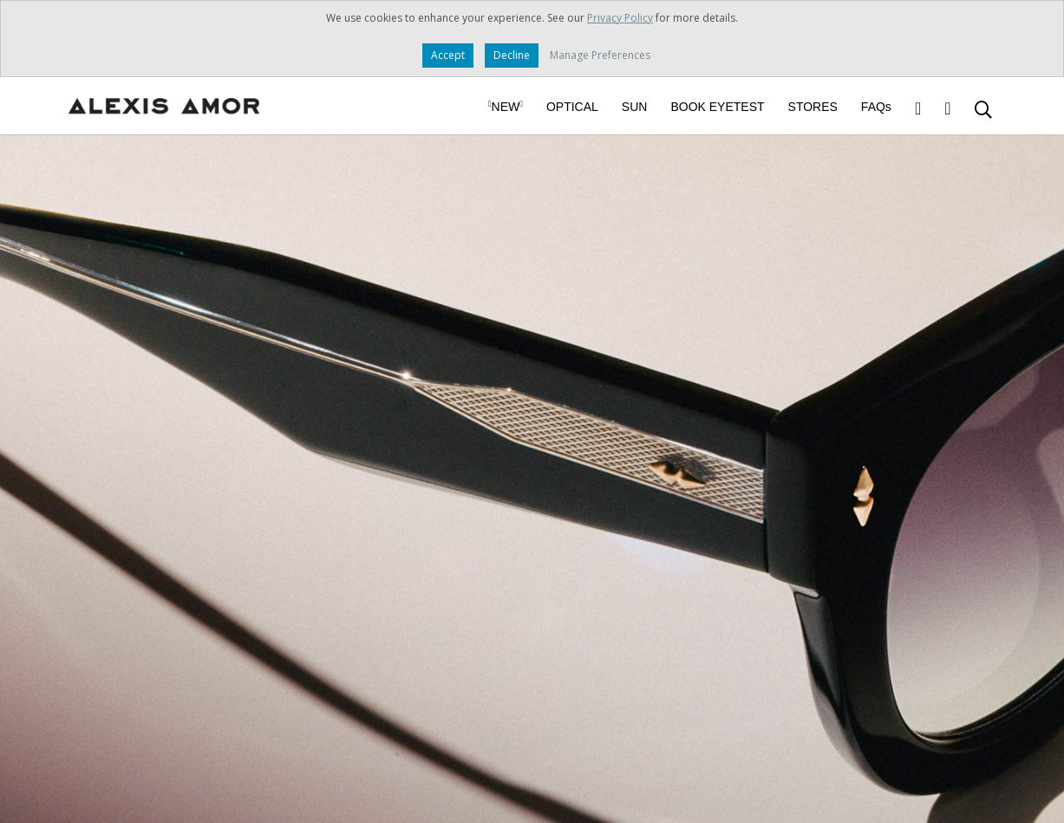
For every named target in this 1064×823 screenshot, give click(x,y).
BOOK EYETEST (717, 107)
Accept (448, 55)
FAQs (876, 107)
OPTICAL (572, 107)
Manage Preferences (600, 55)
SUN (635, 107)
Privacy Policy (620, 17)
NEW (505, 107)
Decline (511, 55)
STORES (813, 107)
